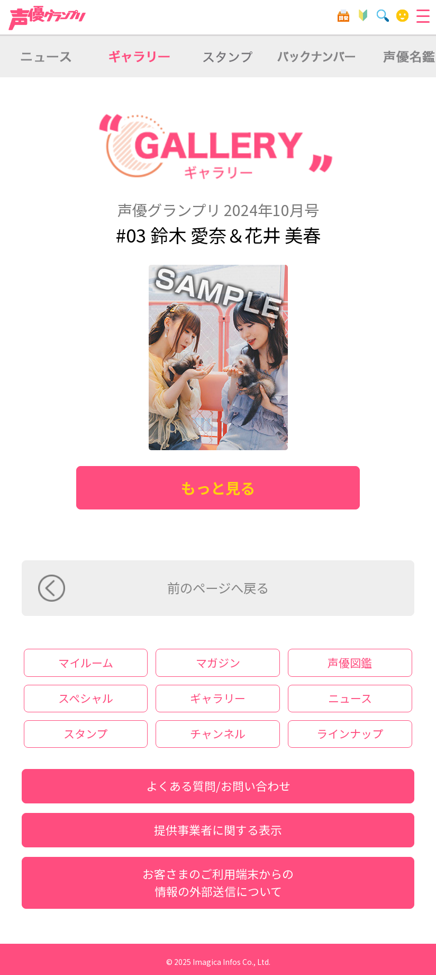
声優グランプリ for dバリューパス (47, 18)
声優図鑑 (350, 662)
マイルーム (402, 16)
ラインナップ (349, 733)
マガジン (218, 662)
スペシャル (85, 698)
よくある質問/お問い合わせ (218, 785)
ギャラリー (218, 698)
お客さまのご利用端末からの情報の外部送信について (218, 882)
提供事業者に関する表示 (218, 829)
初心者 (363, 16)
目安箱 (343, 16)
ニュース (350, 698)
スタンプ (85, 733)
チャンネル (218, 733)
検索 (383, 16)
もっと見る (218, 487)
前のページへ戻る (218, 587)
